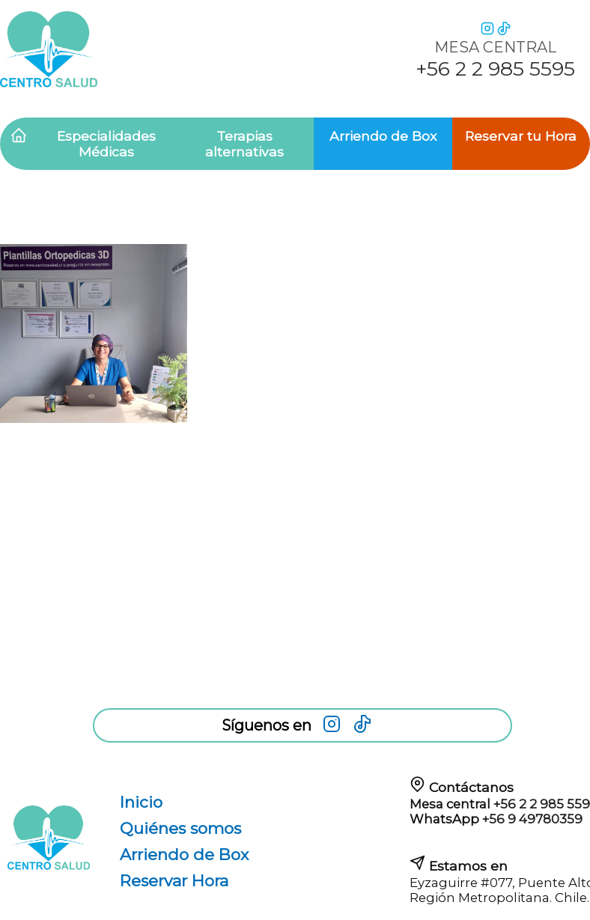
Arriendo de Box (383, 136)
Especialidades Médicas (106, 143)
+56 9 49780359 (532, 818)
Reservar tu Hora (521, 136)
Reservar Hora (174, 880)
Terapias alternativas (244, 143)
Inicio (141, 802)
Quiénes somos (180, 828)
